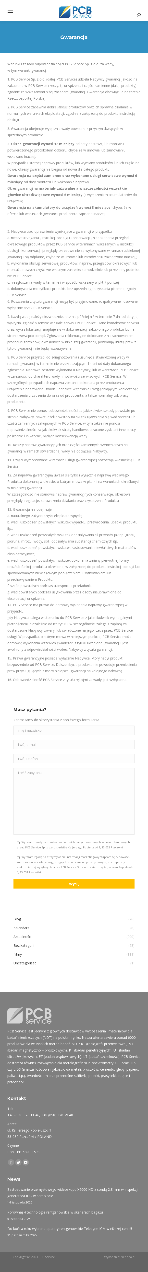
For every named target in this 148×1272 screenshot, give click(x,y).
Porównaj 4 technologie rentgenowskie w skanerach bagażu (55, 1212)
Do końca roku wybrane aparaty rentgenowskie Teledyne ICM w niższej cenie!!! (70, 1228)
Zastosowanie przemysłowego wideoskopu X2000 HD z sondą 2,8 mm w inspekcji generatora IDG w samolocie (72, 1192)
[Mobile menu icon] (10, 11)
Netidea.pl (128, 1257)
